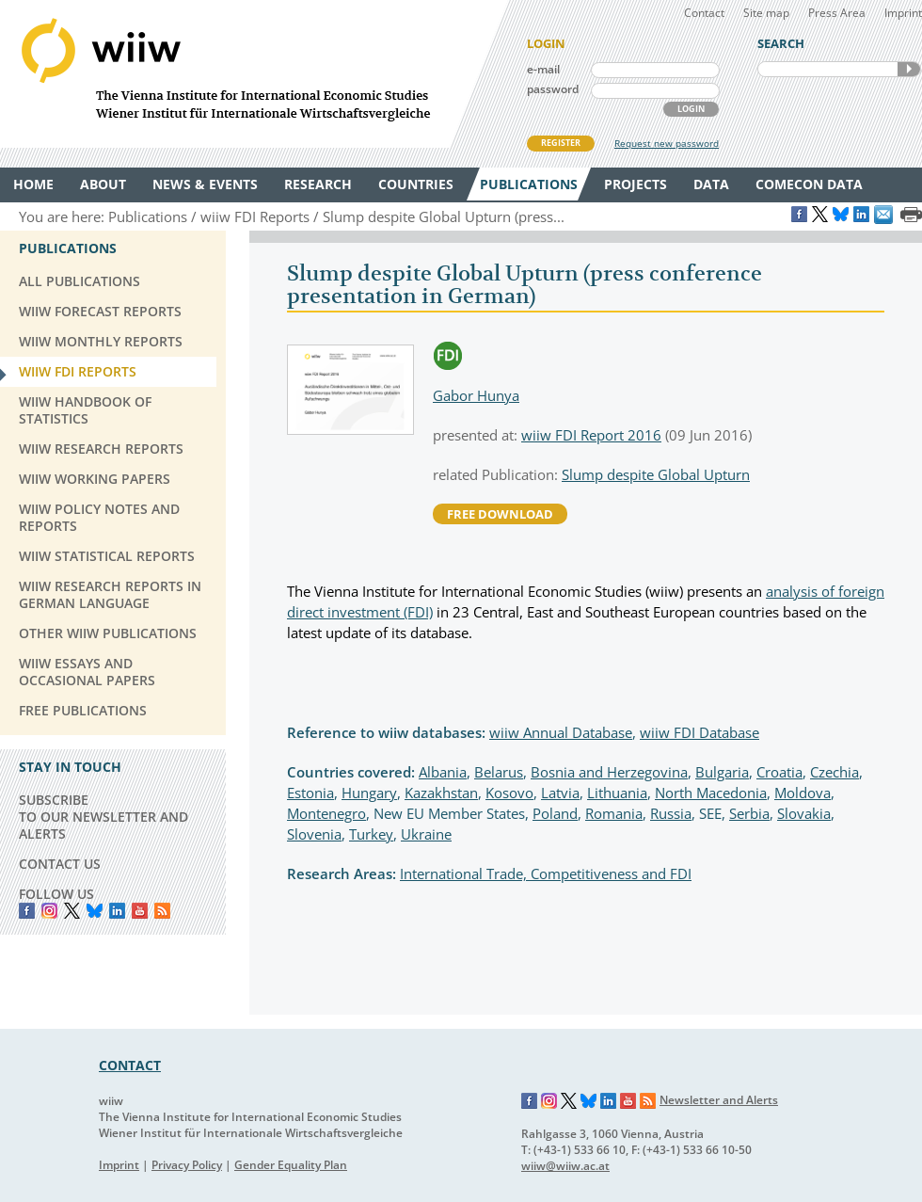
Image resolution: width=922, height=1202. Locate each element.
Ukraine (426, 834)
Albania (443, 771)
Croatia (779, 771)
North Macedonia (711, 792)
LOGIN (691, 109)
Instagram (549, 1101)
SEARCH (909, 69)
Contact (704, 13)
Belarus (498, 771)
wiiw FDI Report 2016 (591, 434)
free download (500, 513)
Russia (671, 813)
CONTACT (130, 1065)
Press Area (837, 13)
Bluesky (95, 911)
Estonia (310, 792)
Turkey (371, 834)
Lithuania (617, 792)
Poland (555, 813)
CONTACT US (60, 864)
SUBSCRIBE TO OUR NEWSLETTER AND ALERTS (103, 816)
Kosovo (509, 792)
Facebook (27, 911)
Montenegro (326, 813)
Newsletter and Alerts (719, 1100)
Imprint (903, 13)
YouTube (140, 911)
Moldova (802, 792)
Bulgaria (722, 771)
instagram (49, 911)
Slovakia (804, 813)
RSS (162, 911)
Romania (614, 813)
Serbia (749, 813)
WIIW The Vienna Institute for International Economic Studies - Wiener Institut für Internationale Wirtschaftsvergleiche (254, 74)
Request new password (666, 143)
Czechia (834, 771)
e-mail (543, 69)
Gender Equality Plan (290, 1165)
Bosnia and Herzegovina (609, 771)
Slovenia (314, 834)
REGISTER (560, 142)
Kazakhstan (441, 792)
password (553, 89)
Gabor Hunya (476, 395)
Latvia (560, 792)
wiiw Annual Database (560, 732)
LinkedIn (117, 911)
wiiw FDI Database (699, 732)
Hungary (369, 792)
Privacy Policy (186, 1165)
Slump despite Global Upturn (656, 474)
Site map (766, 13)
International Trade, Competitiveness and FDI (546, 873)
